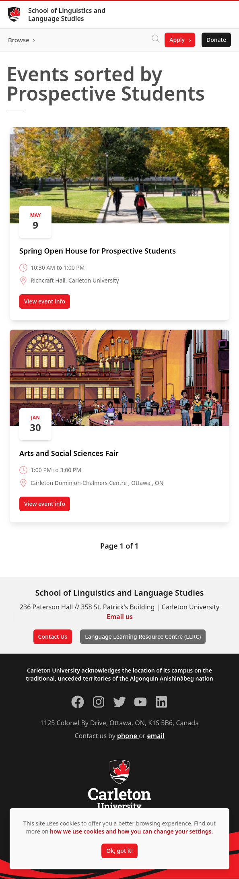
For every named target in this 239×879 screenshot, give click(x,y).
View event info (47, 303)
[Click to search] (156, 40)
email (155, 735)
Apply (177, 39)
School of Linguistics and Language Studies (66, 14)
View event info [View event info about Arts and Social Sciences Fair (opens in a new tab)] (47, 505)
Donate (216, 39)
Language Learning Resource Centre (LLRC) (143, 636)
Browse (18, 40)
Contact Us (53, 636)
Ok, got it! (119, 850)
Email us (120, 616)
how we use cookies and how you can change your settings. (131, 831)
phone (128, 735)
